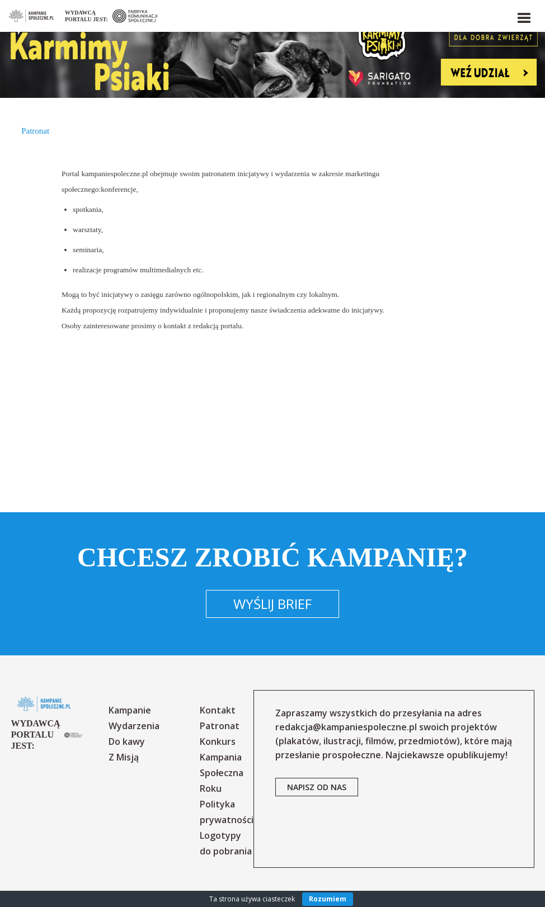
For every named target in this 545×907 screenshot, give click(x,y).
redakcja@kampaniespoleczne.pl (346, 727)
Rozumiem (327, 899)
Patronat (219, 726)
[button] (523, 16)
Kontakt (218, 710)
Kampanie (130, 710)
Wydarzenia (134, 726)
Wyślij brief (272, 603)
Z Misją (124, 757)
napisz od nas (316, 787)
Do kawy (127, 741)
